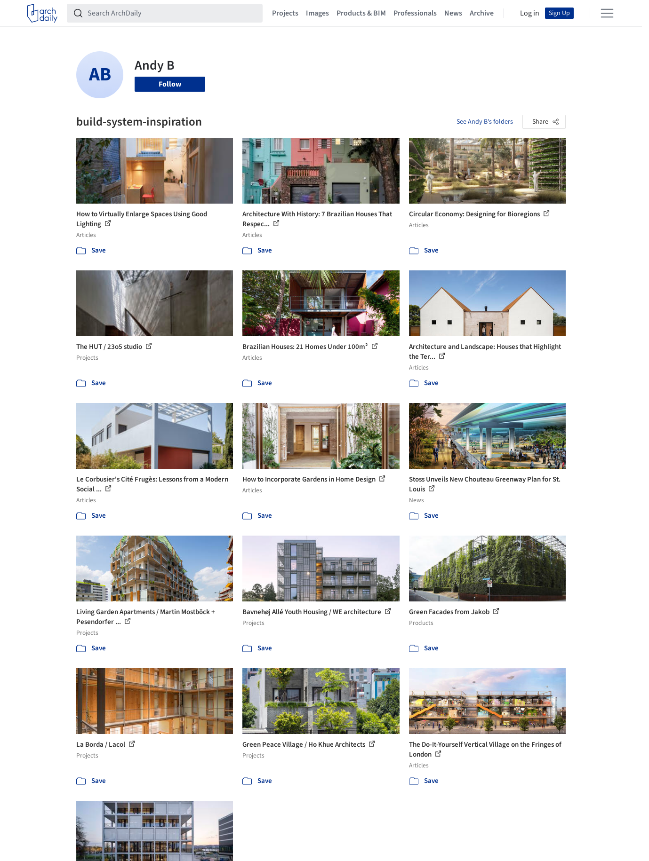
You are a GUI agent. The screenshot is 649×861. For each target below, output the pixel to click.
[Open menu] (607, 13)
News (453, 13)
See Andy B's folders (485, 121)
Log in (529, 13)
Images (317, 13)
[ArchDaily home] (42, 13)
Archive (482, 13)
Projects (285, 13)
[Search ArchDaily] (172, 13)
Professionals (415, 13)
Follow (170, 84)
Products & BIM (361, 13)
